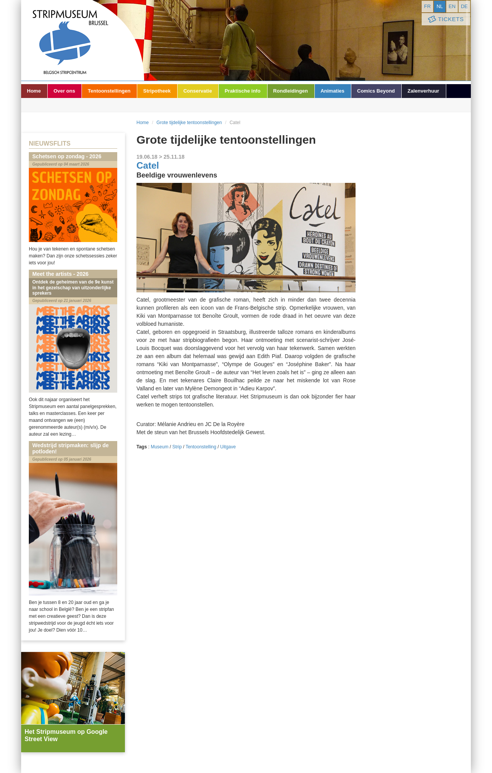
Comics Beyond (376, 91)
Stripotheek (157, 91)
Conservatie (197, 91)
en (452, 6)
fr (427, 6)
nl (440, 6)
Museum (159, 447)
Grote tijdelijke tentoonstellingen (189, 122)
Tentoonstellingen (109, 91)
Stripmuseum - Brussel (82, 40)
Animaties (332, 91)
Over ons (64, 91)
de (464, 6)
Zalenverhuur (423, 91)
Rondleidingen (290, 91)
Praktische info (242, 91)
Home (34, 91)
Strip (177, 447)
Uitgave (228, 447)
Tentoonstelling (201, 447)
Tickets (445, 19)
